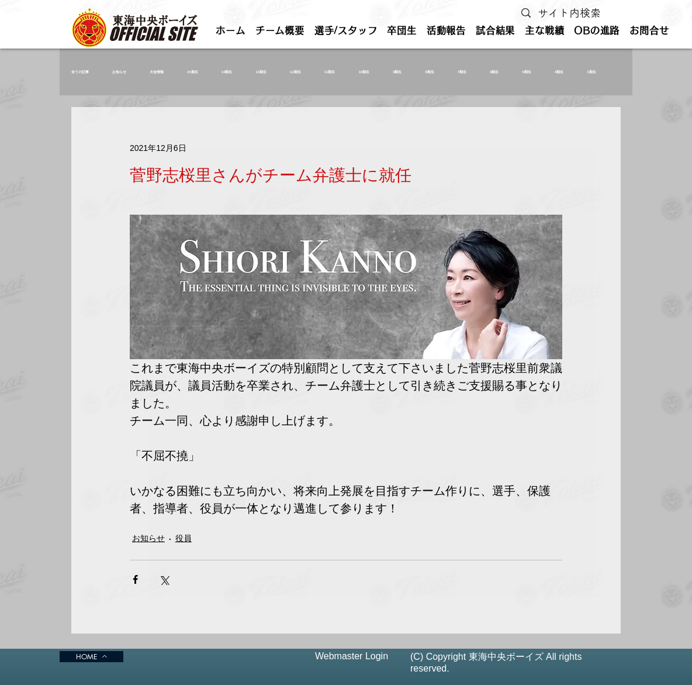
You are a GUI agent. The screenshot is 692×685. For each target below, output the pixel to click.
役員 (183, 538)
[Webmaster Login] (351, 656)
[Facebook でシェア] (135, 579)
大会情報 (157, 72)
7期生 (462, 72)
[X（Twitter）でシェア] (163, 579)
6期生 (494, 72)
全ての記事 (80, 72)
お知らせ (119, 72)
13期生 (261, 72)
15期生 (192, 72)
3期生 (591, 72)
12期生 (295, 72)
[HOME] (91, 656)
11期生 (329, 72)
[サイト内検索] (572, 13)
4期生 (559, 72)
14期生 (227, 72)
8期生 (429, 72)
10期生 (363, 72)
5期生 (527, 72)
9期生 (397, 72)
